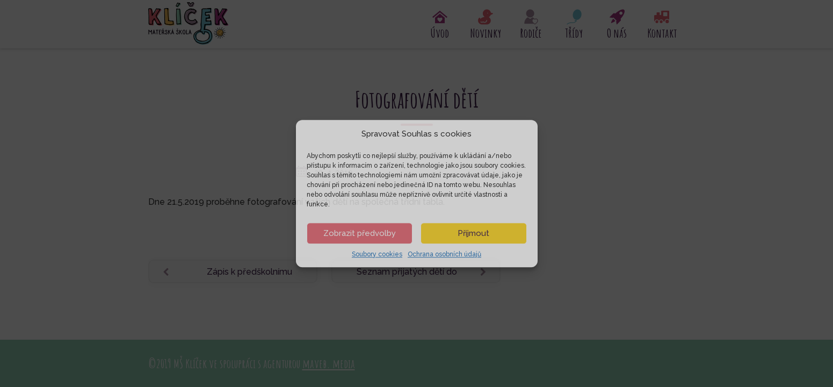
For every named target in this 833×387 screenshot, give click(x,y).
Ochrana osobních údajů (444, 254)
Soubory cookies (377, 254)
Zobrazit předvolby (359, 233)
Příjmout (473, 233)
